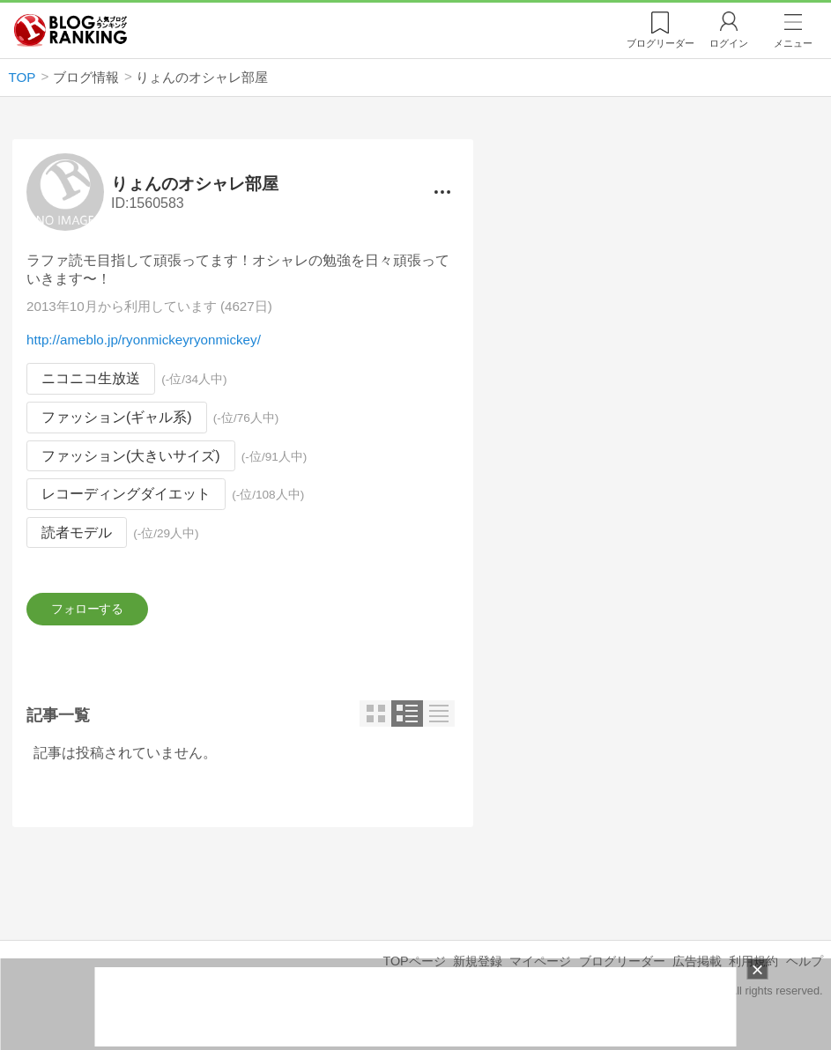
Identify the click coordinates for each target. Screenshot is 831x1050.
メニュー (793, 43)
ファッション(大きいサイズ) (130, 455)
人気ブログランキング (70, 30)
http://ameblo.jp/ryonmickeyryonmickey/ (143, 340)
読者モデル (76, 532)
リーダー (660, 43)
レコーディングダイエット (126, 493)
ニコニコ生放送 (90, 379)
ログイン (728, 43)
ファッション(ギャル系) (116, 417)
